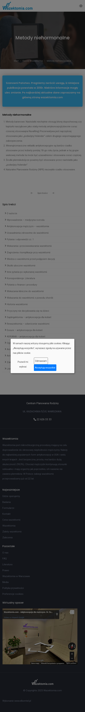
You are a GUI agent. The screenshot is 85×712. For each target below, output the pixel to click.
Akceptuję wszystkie (45, 367)
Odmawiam (41, 361)
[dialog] (42, 356)
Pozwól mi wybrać (23, 364)
